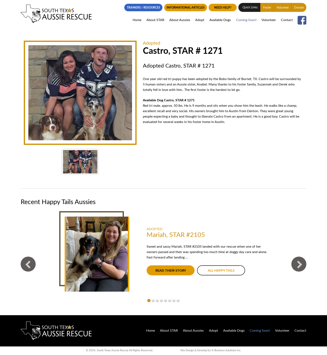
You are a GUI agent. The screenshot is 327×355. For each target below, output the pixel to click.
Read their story (170, 270)
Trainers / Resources (143, 7)
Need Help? (222, 7)
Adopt (199, 20)
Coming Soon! (246, 20)
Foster (267, 7)
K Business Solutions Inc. (226, 350)
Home (137, 20)
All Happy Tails (221, 270)
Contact (287, 20)
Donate (299, 7)
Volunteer (283, 7)
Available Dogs (220, 20)
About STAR (155, 20)
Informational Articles (186, 7)
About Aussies (179, 20)
